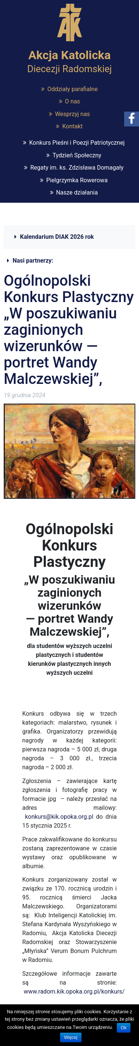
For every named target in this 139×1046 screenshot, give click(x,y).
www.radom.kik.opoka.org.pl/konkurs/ (74, 991)
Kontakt (72, 126)
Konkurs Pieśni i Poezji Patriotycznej (77, 142)
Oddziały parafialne (72, 89)
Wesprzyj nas (72, 114)
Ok (123, 1027)
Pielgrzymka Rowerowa (77, 180)
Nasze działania (77, 192)
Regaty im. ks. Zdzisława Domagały (77, 167)
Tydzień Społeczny (77, 155)
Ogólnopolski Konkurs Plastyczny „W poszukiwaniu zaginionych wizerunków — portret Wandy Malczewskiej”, (69, 330)
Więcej (70, 1037)
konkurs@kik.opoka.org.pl (59, 816)
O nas (72, 101)
